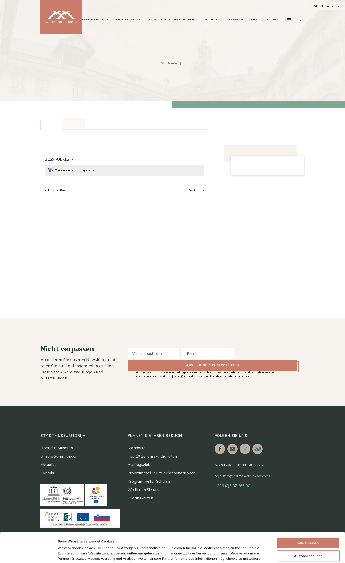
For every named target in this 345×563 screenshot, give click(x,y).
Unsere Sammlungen (58, 456)
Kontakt (47, 473)
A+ (315, 6)
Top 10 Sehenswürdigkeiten (152, 456)
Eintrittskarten (140, 498)
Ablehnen (308, 540)
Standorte (136, 447)
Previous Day (55, 189)
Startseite (169, 63)
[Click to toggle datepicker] (59, 159)
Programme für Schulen (149, 481)
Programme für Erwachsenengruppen (161, 473)
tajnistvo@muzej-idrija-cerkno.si (243, 476)
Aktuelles (48, 464)
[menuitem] (95, 19)
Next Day (196, 189)
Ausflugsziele (139, 464)
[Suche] (300, 19)
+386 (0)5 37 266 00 (232, 485)
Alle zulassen (308, 515)
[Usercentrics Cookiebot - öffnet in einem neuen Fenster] (28, 554)
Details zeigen (233, 554)
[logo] (61, 17)
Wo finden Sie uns (143, 489)
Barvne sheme (331, 6)
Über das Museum (56, 447)
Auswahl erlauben (308, 528)
